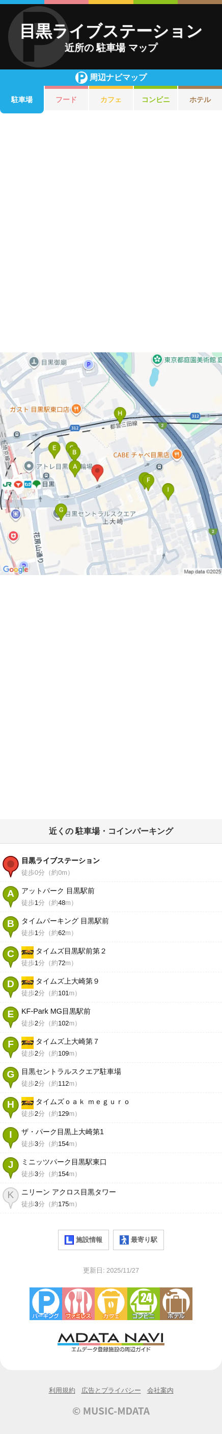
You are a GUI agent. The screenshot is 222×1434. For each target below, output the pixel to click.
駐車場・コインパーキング (46, 1303)
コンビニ (156, 99)
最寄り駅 (138, 1240)
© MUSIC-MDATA (111, 1410)
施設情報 (83, 1240)
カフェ (111, 99)
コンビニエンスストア (143, 1303)
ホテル (200, 99)
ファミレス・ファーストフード (78, 1303)
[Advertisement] (111, 233)
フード (66, 99)
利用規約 (62, 1390)
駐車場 (22, 99)
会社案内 (160, 1390)
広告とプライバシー (111, 1390)
